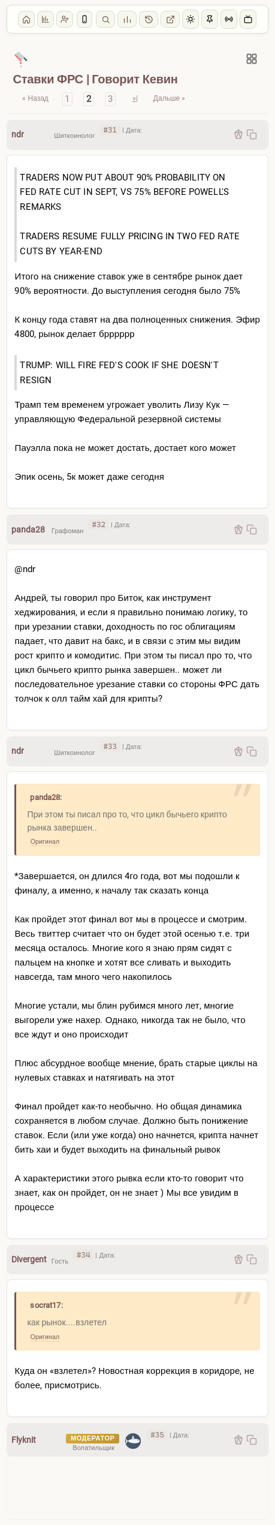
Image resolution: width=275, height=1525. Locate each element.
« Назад (35, 98)
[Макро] (21, 58)
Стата (127, 19)
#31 (110, 129)
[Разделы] (251, 58)
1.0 (148, 19)
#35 (157, 1434)
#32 (98, 524)
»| (135, 98)
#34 (83, 1254)
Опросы (45, 19)
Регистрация (64, 19)
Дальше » (169, 98)
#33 (110, 746)
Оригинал (45, 842)
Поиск (105, 19)
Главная (26, 19)
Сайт (170, 19)
